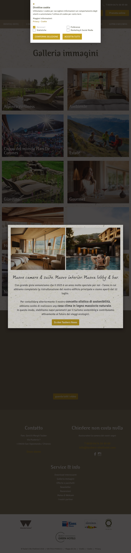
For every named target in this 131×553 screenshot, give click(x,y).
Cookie (44, 21)
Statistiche (41, 30)
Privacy (36, 21)
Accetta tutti (72, 36)
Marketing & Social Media (82, 30)
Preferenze (75, 27)
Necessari (41, 27)
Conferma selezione (46, 36)
